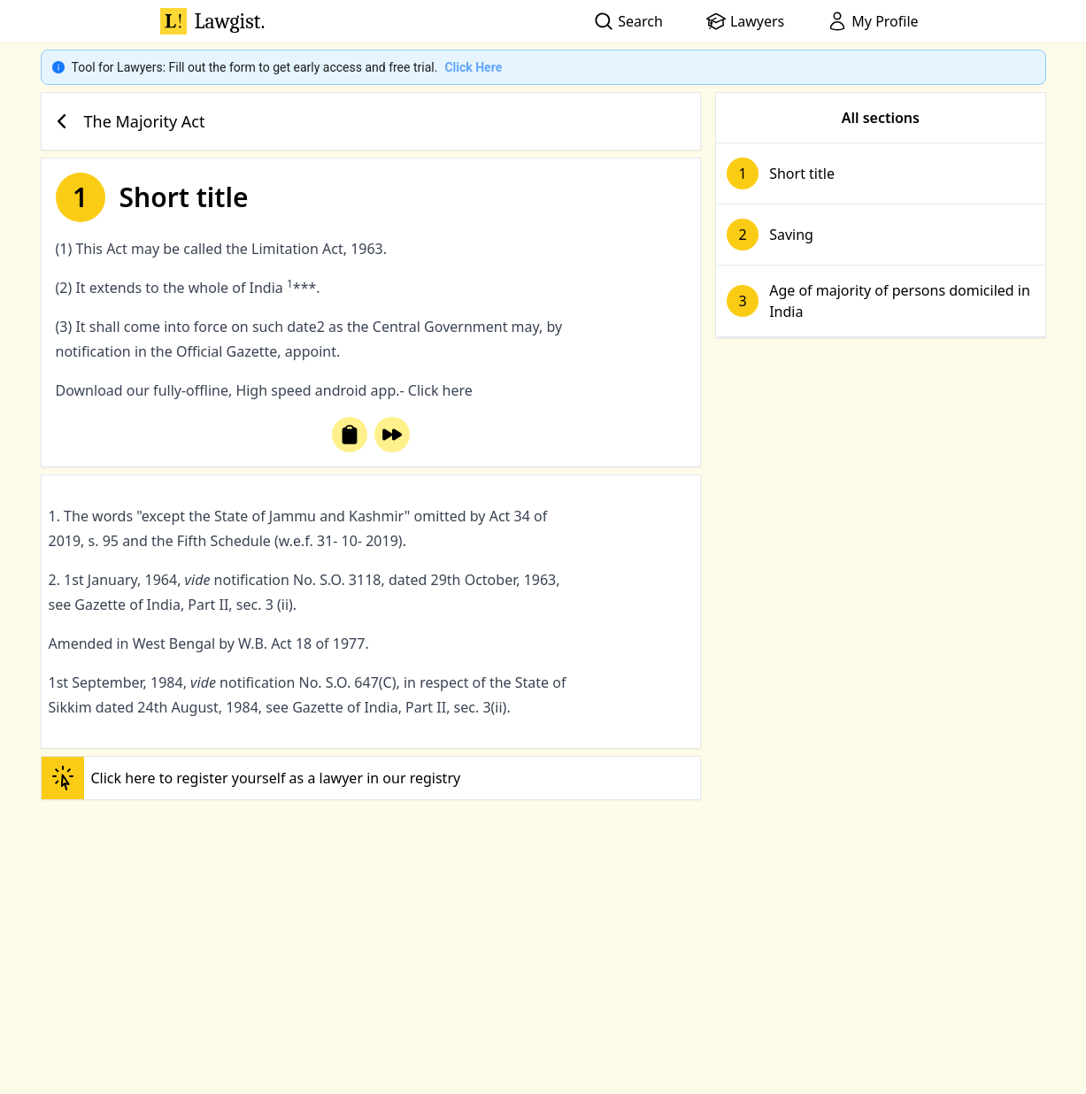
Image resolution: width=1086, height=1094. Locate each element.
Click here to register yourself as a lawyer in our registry (251, 778)
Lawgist (212, 21)
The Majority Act (127, 121)
